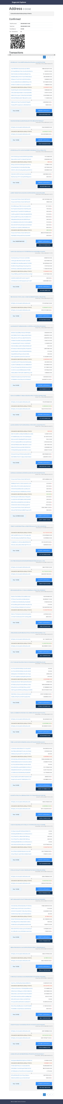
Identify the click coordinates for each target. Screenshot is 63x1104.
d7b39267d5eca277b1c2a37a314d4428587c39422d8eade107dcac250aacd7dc (28, 150)
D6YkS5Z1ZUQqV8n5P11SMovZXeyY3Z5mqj (21, 911)
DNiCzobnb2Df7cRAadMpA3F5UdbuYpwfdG (21, 439)
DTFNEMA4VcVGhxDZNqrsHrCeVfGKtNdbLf (21, 379)
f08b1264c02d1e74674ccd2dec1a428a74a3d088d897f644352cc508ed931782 (28, 297)
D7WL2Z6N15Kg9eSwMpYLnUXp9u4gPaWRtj (21, 92)
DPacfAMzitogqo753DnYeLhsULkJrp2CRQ (21, 206)
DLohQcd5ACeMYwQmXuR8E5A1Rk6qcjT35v (21, 82)
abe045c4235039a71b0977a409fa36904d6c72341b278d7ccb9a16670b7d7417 (28, 425)
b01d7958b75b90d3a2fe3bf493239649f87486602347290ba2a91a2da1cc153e (28, 561)
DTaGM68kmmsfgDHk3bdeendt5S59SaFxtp (21, 1008)
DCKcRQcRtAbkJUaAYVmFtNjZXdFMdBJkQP (21, 346)
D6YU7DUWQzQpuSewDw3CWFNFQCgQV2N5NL (22, 156)
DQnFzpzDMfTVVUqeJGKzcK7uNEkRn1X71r (21, 216)
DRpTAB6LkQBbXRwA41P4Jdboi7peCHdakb (21, 751)
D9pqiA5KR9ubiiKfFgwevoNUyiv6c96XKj (20, 354)
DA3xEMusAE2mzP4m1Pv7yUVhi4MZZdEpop (21, 76)
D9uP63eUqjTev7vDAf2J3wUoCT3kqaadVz (20, 496)
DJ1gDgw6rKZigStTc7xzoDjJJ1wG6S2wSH (20, 343)
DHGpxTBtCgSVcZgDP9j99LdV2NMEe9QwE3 (21, 854)
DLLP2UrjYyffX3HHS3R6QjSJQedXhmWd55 (21, 668)
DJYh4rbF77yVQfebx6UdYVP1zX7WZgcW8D (21, 616)
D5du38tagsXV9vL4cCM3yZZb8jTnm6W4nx (21, 921)
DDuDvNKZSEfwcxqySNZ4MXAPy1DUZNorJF (21, 767)
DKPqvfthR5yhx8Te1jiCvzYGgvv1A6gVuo (20, 1075)
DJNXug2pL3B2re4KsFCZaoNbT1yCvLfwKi (20, 260)
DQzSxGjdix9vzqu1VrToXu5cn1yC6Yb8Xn (20, 258)
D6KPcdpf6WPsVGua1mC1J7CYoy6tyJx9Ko (21, 535)
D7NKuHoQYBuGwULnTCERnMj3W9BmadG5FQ (22, 988)
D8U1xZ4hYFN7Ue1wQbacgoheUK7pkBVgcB (21, 928)
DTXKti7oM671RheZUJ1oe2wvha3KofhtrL (20, 1065)
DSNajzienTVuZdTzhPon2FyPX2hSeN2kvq (21, 79)
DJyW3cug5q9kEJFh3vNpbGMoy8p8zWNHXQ (21, 214)
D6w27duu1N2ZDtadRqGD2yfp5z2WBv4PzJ (21, 983)
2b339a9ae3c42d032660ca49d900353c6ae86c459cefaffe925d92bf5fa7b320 (28, 472)
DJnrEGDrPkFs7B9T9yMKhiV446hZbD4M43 (21, 499)
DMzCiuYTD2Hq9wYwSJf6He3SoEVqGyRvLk (21, 614)
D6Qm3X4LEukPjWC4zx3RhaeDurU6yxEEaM (21, 844)
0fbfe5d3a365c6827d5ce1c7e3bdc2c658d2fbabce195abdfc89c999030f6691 (28, 590)
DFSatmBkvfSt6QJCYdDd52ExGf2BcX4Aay (20, 167)
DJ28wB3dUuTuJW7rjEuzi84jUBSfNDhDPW (21, 542)
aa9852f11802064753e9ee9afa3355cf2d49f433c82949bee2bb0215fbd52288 (28, 193)
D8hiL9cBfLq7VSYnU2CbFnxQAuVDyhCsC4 (21, 486)
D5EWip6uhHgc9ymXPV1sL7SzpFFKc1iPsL (21, 753)
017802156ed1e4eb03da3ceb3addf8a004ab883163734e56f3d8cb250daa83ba (28, 976)
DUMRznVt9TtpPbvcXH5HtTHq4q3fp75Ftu (20, 696)
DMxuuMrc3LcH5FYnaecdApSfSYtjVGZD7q (21, 338)
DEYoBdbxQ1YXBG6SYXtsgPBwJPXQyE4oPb (21, 348)
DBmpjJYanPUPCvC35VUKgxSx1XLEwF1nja (21, 164)
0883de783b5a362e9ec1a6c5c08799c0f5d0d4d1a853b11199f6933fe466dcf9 (28, 947)
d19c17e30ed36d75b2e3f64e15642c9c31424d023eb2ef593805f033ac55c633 (28, 662)
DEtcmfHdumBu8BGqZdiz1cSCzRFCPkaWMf (21, 1006)
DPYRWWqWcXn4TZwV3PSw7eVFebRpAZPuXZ (22, 1071)
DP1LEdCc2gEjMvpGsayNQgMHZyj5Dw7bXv (21, 676)
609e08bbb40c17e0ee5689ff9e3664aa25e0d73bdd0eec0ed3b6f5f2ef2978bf (28, 62)
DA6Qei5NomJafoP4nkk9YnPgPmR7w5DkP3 (21, 993)
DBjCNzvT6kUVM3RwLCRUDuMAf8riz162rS (20, 596)
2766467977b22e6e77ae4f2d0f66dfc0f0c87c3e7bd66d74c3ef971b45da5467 (28, 1024)
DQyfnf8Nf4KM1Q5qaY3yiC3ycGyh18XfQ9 (20, 68)
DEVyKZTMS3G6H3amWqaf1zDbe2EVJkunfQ (21, 919)
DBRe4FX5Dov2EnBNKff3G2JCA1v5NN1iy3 (20, 502)
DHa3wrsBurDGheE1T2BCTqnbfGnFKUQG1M (21, 681)
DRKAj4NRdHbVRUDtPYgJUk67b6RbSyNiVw (21, 769)
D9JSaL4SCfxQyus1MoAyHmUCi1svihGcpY (21, 607)
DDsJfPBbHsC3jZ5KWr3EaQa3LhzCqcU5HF (21, 851)
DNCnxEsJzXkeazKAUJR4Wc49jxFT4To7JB (21, 544)
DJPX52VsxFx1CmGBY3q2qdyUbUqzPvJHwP (21, 280)
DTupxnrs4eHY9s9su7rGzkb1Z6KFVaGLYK (20, 199)
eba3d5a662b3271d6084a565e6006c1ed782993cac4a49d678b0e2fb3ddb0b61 (28, 326)
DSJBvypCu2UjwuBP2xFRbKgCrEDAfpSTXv (20, 831)
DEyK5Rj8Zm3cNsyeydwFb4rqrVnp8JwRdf (20, 235)
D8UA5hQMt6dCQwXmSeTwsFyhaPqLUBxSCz (21, 761)
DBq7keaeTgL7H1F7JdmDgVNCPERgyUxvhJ (21, 176)
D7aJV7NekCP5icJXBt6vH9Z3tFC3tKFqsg (20, 836)
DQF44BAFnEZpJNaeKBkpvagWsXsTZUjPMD (21, 263)
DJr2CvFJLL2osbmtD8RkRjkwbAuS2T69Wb (21, 370)
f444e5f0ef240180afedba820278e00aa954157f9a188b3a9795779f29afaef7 (27, 121)
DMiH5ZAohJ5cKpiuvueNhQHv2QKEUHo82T (21, 694)
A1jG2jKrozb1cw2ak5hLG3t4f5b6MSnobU (20, 227)
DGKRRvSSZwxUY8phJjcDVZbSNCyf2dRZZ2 (21, 913)
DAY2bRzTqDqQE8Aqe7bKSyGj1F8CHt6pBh (21, 332)
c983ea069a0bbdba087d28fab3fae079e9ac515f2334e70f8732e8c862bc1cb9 (28, 632)
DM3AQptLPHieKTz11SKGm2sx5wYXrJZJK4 (21, 483)
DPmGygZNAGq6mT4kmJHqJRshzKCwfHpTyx (22, 71)
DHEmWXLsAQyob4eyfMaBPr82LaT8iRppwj (21, 538)
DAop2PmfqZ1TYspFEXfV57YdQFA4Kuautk (21, 211)
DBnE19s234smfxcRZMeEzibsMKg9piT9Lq (21, 74)
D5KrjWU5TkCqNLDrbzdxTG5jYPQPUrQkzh (21, 376)
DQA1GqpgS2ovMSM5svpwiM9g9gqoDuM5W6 (21, 689)
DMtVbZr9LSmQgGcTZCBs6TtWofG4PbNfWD (21, 95)
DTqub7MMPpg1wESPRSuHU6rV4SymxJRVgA (21, 274)
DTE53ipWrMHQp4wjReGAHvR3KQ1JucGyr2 (21, 450)
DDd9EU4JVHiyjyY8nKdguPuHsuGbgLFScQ (21, 266)
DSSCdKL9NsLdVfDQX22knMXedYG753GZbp (21, 759)
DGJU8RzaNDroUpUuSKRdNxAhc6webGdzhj (21, 931)
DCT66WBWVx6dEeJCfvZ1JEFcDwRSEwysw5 (21, 436)
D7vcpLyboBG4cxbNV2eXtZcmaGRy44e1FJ (21, 1001)
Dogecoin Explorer (19, 2)
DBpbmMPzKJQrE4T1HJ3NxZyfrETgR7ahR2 (21, 159)
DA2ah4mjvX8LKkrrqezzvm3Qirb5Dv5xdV (20, 1078)
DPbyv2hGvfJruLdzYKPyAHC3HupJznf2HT (21, 687)
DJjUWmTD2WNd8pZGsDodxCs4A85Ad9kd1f (21, 364)
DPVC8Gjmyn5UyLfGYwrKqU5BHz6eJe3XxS (21, 684)
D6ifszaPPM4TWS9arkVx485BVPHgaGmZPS (21, 510)
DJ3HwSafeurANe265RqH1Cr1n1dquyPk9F (21, 748)
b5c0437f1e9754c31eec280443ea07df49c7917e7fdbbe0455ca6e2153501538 (28, 795)
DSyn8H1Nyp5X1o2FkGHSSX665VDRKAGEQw (21, 90)
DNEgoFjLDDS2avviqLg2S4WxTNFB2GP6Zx (20, 447)
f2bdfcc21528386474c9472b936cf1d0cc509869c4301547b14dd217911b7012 (28, 712)
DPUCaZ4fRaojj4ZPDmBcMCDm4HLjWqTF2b (21, 604)
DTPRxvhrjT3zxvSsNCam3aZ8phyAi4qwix (20, 599)
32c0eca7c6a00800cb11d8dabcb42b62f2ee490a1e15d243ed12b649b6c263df (28, 395)
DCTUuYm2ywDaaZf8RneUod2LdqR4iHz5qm (21, 442)
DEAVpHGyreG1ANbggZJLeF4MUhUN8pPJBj (21, 991)
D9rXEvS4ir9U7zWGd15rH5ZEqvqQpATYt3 (20, 504)
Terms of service (22, 1101)
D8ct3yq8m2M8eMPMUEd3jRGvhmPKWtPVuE (21, 1060)
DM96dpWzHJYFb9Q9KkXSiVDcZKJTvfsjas (21, 674)
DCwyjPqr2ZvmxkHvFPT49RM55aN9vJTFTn (21, 779)
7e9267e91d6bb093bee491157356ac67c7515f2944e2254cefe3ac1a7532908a (28, 824)
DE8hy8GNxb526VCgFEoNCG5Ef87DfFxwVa (20, 219)
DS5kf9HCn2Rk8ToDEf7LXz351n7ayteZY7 (20, 278)
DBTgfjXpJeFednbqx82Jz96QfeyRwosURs (20, 127)
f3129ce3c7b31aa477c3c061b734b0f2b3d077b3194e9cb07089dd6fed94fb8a (28, 870)
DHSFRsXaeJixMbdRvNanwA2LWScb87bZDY (21, 268)
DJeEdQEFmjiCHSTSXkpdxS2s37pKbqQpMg (21, 362)
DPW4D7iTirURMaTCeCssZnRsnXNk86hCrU (21, 84)
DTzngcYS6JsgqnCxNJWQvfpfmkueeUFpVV (21, 367)
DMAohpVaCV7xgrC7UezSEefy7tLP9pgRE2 (20, 102)
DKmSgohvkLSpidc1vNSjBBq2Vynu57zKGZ (21, 491)
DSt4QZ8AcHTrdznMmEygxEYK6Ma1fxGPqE (21, 1068)
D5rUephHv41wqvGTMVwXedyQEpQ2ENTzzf (21, 454)
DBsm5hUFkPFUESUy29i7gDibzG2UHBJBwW (21, 224)
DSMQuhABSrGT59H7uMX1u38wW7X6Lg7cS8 (21, 372)
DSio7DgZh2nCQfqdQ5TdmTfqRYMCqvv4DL (21, 208)
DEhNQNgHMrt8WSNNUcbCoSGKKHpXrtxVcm (21, 833)
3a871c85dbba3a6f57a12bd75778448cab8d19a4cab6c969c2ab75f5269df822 (28, 899)
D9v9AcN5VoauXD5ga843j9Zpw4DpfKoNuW (21, 924)
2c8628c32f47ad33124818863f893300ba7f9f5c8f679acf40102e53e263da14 (27, 1054)
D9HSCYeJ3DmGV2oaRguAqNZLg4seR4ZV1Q (21, 170)
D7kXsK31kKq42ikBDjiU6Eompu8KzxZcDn (20, 488)
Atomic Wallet (14, 1101)
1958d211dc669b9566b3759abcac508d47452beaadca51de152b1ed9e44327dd (28, 526)
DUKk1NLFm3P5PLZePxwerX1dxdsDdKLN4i (21, 174)
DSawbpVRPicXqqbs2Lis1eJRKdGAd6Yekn (21, 104)
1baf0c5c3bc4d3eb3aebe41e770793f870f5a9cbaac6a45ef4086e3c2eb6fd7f (28, 251)
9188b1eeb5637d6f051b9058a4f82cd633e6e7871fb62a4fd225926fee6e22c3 (28, 742)
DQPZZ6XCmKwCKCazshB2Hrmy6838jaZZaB (21, 996)
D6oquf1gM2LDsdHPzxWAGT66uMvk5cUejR (21, 776)
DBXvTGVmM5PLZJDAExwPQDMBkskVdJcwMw (22, 434)
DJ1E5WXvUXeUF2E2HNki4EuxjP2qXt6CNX (20, 602)
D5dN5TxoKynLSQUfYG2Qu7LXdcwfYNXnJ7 (21, 908)
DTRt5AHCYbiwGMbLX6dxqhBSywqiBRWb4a (21, 340)
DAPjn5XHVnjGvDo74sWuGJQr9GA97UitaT (20, 999)
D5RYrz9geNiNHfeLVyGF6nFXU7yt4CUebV (20, 356)
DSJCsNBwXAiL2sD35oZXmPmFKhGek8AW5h (21, 222)
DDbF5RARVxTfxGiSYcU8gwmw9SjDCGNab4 (21, 335)
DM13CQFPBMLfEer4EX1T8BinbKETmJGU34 (21, 98)
